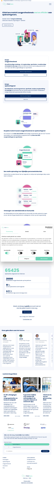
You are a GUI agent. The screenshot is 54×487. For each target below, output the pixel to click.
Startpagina (5, 459)
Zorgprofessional (17, 447)
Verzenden (45, 451)
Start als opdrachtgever (25, 96)
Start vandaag (27, 312)
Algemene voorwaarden (27, 482)
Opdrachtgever (16, 444)
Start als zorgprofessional (26, 71)
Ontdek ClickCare (8, 25)
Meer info (26, 75)
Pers (4, 468)
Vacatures (5, 465)
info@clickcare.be (31, 459)
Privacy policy (27, 481)
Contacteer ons (27, 319)
